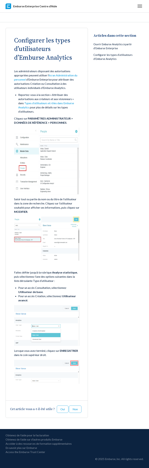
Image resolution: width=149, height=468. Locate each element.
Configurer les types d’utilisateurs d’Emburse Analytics (113, 56)
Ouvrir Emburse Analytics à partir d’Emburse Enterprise (112, 46)
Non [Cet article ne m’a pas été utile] (75, 409)
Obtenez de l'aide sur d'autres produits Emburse (34, 439)
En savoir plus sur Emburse (21, 447)
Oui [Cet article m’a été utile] (62, 409)
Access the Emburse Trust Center (25, 452)
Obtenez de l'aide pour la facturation (27, 435)
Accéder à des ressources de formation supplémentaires (39, 443)
